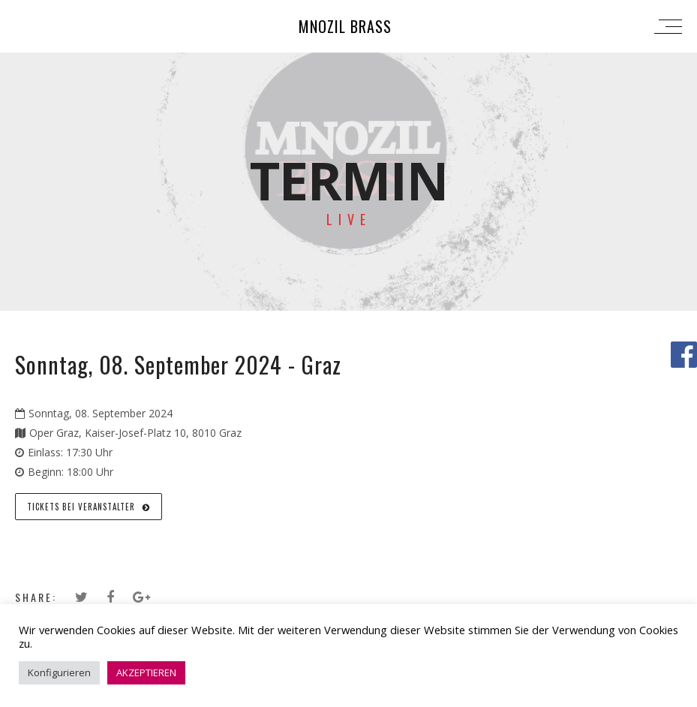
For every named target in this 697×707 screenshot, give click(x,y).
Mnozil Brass (345, 26)
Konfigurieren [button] (59, 672)
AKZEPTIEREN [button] (146, 672)
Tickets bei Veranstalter (88, 507)
